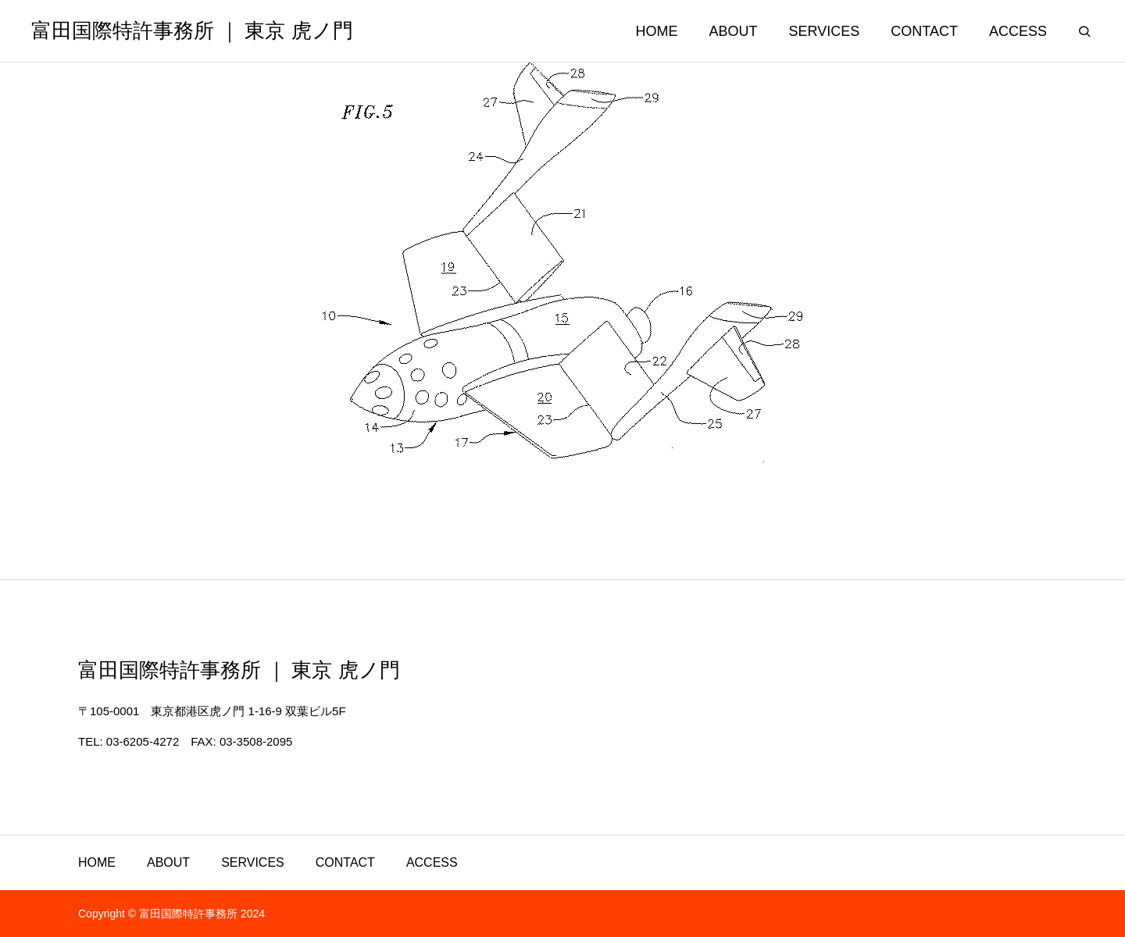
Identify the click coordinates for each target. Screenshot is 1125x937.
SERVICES (252, 862)
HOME (97, 862)
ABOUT (168, 862)
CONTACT (345, 862)
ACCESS (432, 862)
